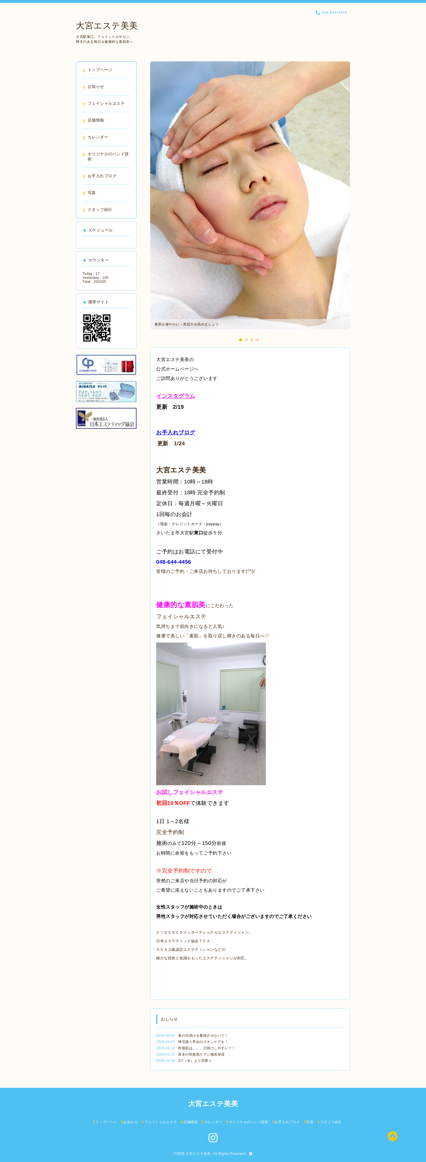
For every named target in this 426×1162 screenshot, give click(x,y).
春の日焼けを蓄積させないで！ (203, 1036)
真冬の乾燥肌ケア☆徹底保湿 (201, 1054)
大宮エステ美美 (107, 25)
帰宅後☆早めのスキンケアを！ (203, 1042)
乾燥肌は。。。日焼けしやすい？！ (206, 1048)
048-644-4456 (173, 562)
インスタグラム (175, 396)
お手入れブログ (175, 433)
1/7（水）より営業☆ (195, 1061)
